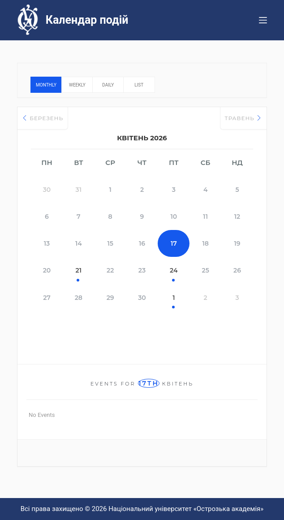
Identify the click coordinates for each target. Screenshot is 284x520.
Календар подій (87, 19)
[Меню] (263, 20)
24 (173, 270)
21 (79, 270)
